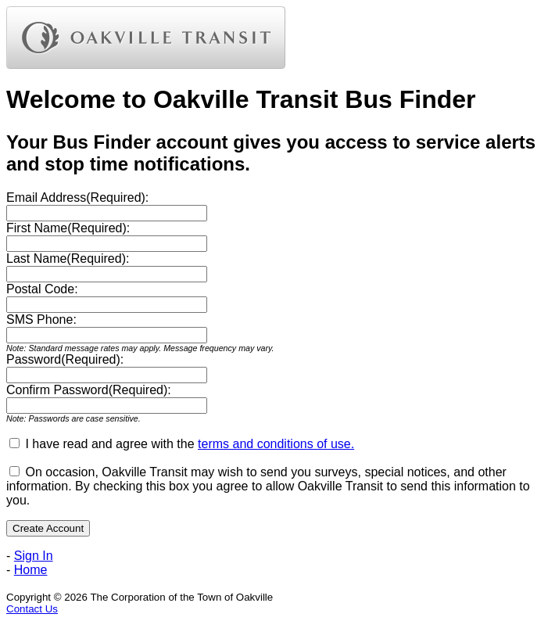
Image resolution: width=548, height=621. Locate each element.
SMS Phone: (41, 319)
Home (31, 569)
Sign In (33, 555)
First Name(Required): (68, 228)
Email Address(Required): (77, 197)
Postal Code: (42, 289)
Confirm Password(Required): (88, 390)
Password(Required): (65, 359)
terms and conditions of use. (276, 443)
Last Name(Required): (67, 258)
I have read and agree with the (189, 443)
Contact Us (32, 609)
